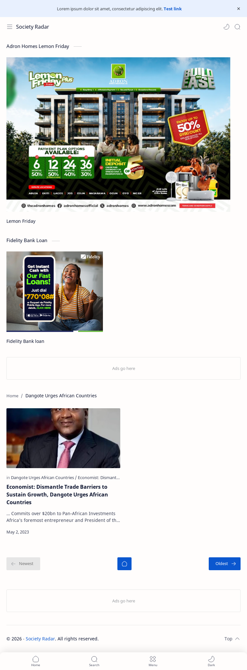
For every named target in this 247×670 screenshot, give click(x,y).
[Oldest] (225, 563)
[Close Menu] (239, 9)
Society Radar (32, 26)
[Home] (124, 563)
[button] (226, 27)
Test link (173, 9)
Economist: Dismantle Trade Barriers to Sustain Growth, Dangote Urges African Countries (57, 494)
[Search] (237, 27)
